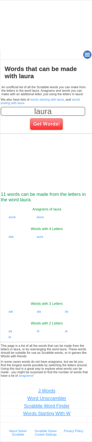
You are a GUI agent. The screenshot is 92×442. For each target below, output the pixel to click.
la (10, 337)
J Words (46, 390)
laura (40, 217)
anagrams (26, 375)
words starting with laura (47, 99)
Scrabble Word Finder (47, 405)
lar (67, 311)
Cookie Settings (46, 434)
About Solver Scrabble (18, 432)
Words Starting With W (46, 413)
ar (66, 331)
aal (11, 311)
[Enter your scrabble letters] (43, 111)
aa (10, 331)
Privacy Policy (73, 431)
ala (39, 311)
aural (12, 217)
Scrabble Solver (46, 431)
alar (11, 236)
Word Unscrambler (46, 398)
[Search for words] (47, 125)
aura (40, 236)
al (38, 331)
